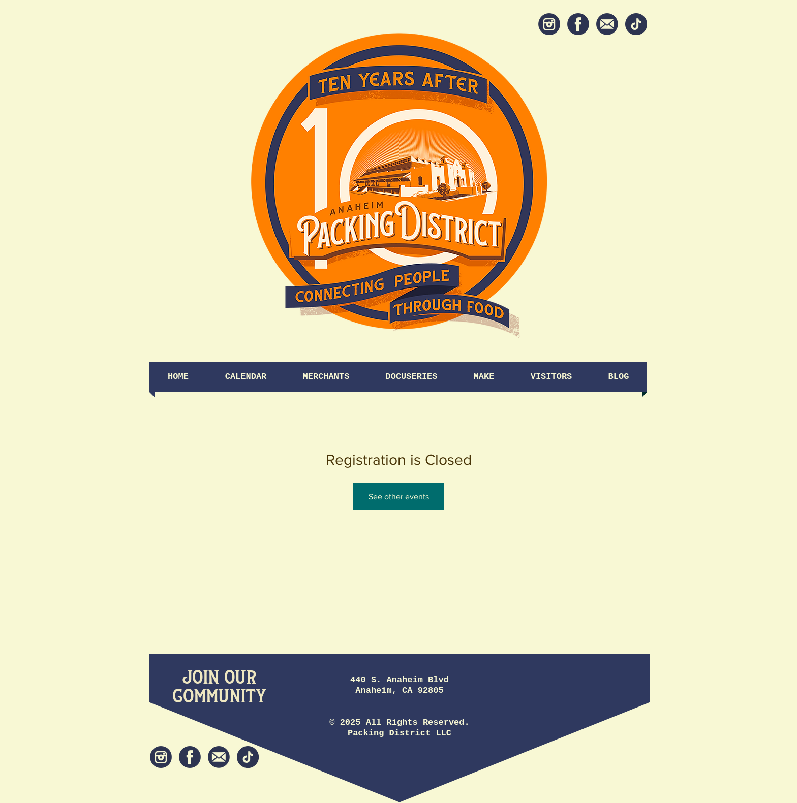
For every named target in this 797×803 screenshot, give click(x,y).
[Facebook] (578, 24)
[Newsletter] (607, 24)
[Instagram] (549, 24)
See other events (399, 496)
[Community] (219, 696)
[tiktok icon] (636, 24)
